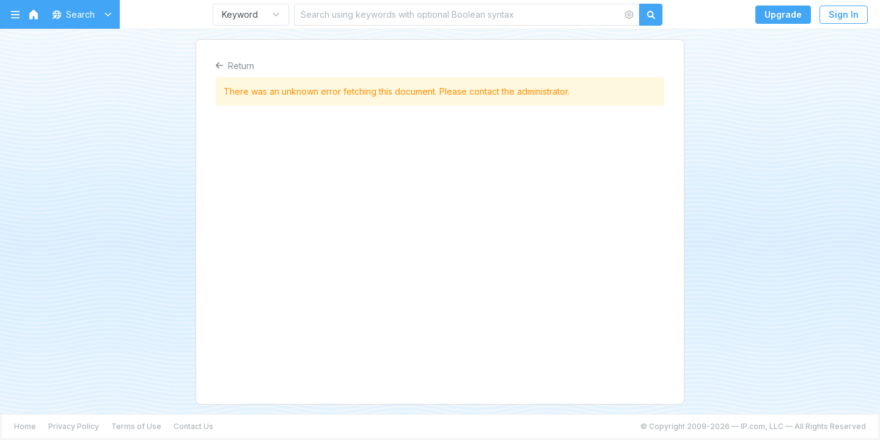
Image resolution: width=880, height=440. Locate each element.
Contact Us (193, 426)
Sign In (844, 14)
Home (25, 426)
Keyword (240, 14)
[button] (80, 14)
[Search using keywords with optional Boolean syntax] (458, 14)
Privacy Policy (73, 426)
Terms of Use (136, 426)
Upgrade (783, 14)
